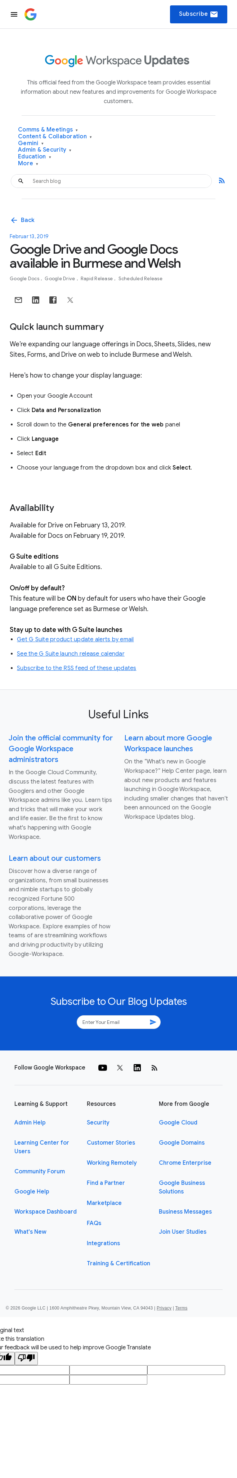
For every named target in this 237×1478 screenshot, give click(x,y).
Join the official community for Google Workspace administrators (61, 749)
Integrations (103, 1243)
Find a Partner (106, 1183)
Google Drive (60, 279)
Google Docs (25, 279)
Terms (181, 1308)
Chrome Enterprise (185, 1163)
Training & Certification (118, 1263)
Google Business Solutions (182, 1187)
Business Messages (185, 1211)
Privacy (164, 1308)
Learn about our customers (55, 858)
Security (98, 1122)
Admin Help (30, 1122)
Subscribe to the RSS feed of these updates (77, 668)
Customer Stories (111, 1142)
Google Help (31, 1191)
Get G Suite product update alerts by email (75, 639)
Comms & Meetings (48, 129)
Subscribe (198, 14)
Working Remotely (112, 1163)
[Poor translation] (26, 1358)
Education (34, 156)
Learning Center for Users (41, 1147)
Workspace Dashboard (45, 1211)
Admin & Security (45, 150)
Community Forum (39, 1171)
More (28, 163)
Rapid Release (97, 279)
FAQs (94, 1223)
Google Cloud (178, 1122)
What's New (30, 1231)
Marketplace (104, 1203)
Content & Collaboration (55, 136)
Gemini (31, 143)
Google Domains (182, 1142)
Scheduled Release (140, 279)
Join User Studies (182, 1231)
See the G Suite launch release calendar (71, 653)
